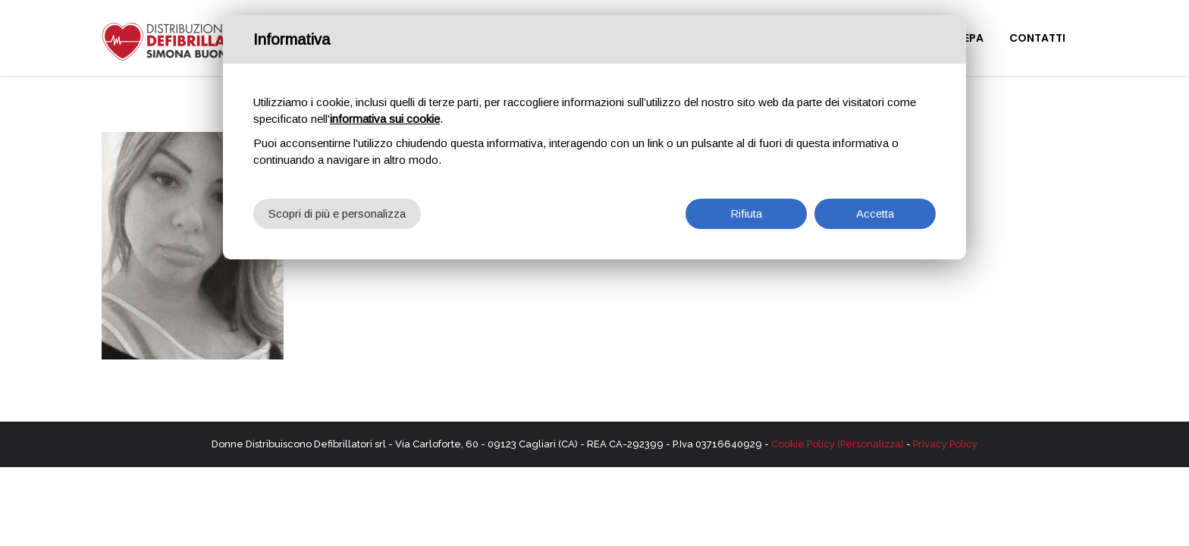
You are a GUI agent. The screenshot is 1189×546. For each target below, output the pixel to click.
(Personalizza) (870, 444)
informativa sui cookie (385, 117)
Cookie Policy (803, 444)
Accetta (875, 212)
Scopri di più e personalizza (337, 212)
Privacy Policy (945, 444)
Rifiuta (746, 212)
